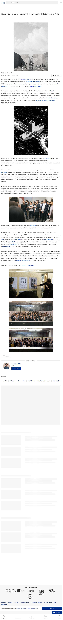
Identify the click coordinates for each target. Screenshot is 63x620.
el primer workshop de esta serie (45, 100)
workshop (47, 158)
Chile (51, 91)
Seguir (16, 368)
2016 (2, 239)
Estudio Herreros (48, 239)
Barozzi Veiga (13, 244)
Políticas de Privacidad (26, 608)
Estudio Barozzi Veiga (35, 86)
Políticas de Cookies (34, 608)
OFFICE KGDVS (6, 246)
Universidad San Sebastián (32, 82)
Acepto (52, 608)
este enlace (31, 265)
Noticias (5, 381)
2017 (13, 242)
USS (18, 381)
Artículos (12, 381)
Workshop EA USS (26, 79)
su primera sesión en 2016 (19, 84)
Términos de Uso (19, 608)
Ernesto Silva (16, 364)
